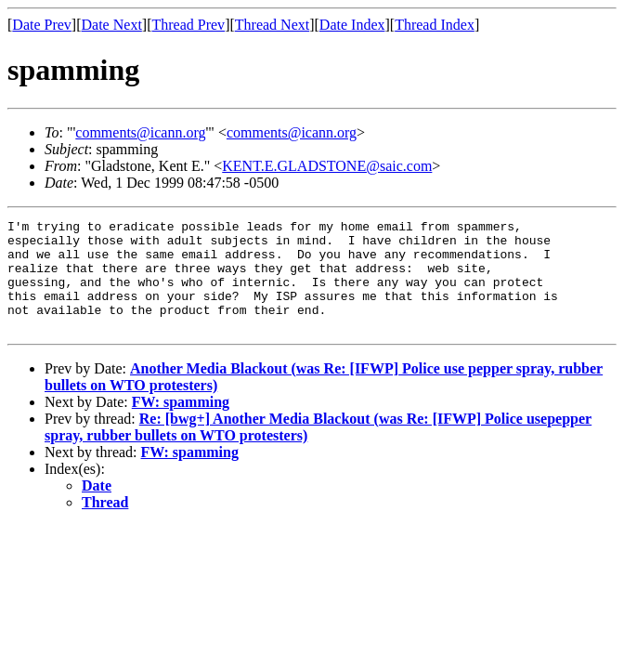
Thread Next (272, 25)
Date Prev (42, 25)
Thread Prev (188, 25)
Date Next (112, 25)
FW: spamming (180, 424)
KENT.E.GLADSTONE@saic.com (327, 166)
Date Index (352, 25)
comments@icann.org (140, 132)
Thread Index (434, 25)
